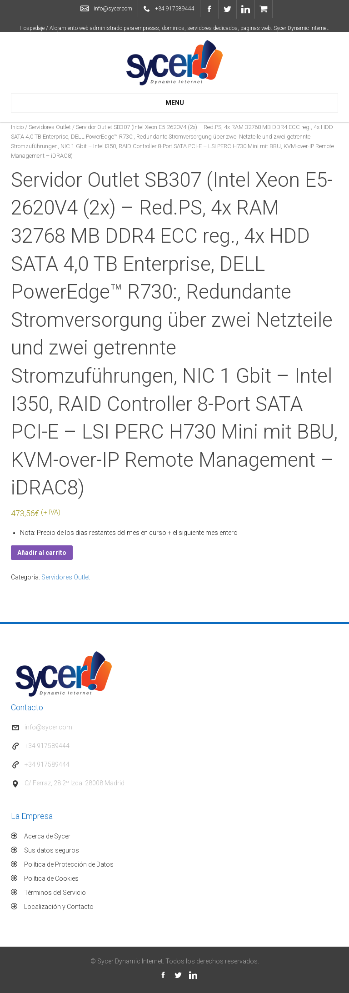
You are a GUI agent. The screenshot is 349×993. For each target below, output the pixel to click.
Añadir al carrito (41, 552)
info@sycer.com (113, 8)
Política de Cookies (51, 878)
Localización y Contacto (59, 906)
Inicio (17, 127)
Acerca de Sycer (47, 836)
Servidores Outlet (50, 127)
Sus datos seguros (51, 850)
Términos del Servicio (55, 892)
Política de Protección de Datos (69, 864)
